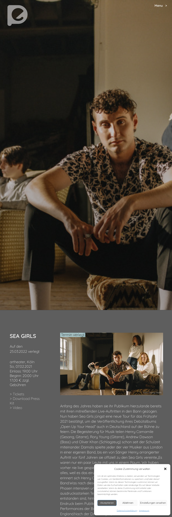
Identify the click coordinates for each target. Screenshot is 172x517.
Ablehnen (127, 502)
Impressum (144, 510)
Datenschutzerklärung (127, 510)
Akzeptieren (107, 502)
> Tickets (17, 394)
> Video (16, 407)
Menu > (161, 6)
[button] (165, 469)
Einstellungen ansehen (153, 502)
